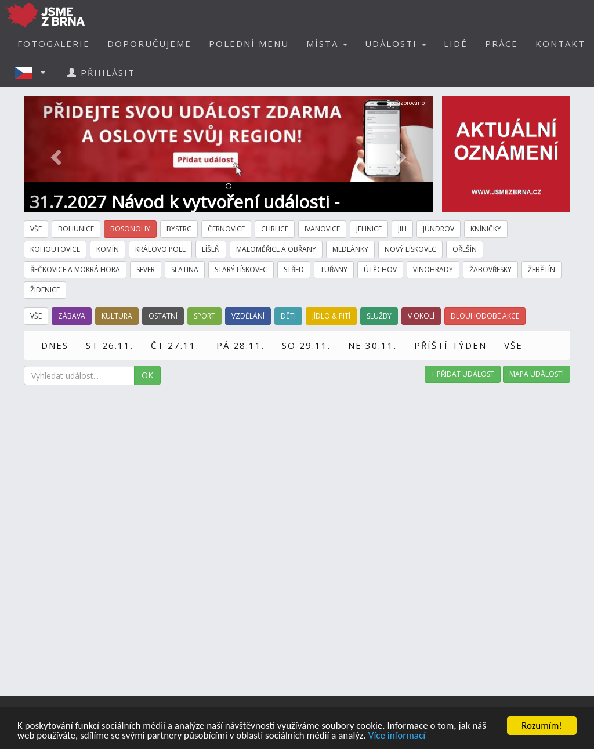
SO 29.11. (306, 345)
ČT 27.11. (175, 345)
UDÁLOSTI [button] (395, 43)
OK (147, 375)
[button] (34, 72)
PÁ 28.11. (240, 345)
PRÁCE (501, 43)
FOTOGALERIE (53, 43)
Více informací (396, 736)
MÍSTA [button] (326, 43)
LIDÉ (456, 43)
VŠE (513, 345)
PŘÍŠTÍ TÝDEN (450, 345)
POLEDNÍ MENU (249, 43)
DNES (54, 345)
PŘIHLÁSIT (101, 72)
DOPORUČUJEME (149, 43)
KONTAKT (560, 43)
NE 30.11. (372, 345)
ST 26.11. (109, 345)
